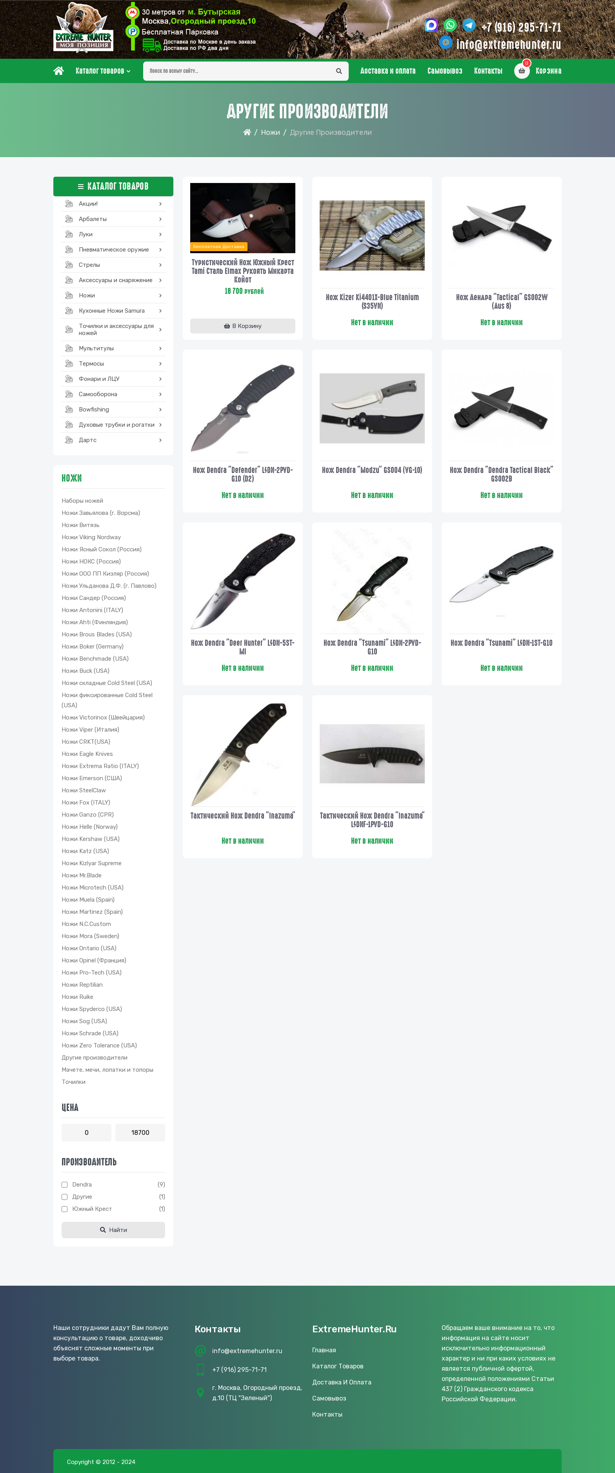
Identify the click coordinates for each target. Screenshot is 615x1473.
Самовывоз (445, 71)
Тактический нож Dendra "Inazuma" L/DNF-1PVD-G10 (372, 820)
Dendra (82, 1184)
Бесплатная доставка (218, 246)
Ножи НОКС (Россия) (91, 561)
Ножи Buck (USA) (85, 670)
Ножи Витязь (81, 525)
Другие (82, 1196)
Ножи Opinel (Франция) (94, 960)
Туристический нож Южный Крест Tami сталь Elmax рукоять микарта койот (243, 271)
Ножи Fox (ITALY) (86, 802)
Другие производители (94, 1057)
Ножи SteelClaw (84, 790)
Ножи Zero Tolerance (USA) (99, 1045)
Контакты (488, 71)
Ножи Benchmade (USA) (95, 658)
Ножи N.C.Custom (86, 924)
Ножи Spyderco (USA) (92, 1009)
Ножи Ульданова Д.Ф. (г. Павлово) (109, 585)
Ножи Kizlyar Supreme (92, 863)
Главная (324, 1350)
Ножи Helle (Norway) (90, 826)
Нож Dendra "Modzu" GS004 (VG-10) (372, 470)
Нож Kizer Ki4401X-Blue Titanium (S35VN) (372, 301)
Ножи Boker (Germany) (93, 646)
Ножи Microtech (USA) (93, 887)
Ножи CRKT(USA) (86, 741)
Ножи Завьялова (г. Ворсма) (101, 512)
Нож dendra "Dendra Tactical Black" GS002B (501, 474)
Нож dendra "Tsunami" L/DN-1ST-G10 (502, 643)
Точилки (74, 1081)
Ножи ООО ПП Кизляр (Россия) (105, 573)
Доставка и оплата (388, 71)
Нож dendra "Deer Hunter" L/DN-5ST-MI (243, 647)
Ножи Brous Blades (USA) (97, 634)
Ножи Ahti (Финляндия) (95, 622)
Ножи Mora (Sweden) (90, 936)
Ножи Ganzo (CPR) (88, 814)
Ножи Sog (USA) (84, 1021)
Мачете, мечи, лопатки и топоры (107, 1069)
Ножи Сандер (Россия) (94, 598)
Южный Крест (92, 1208)
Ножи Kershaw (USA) (91, 838)
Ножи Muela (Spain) (88, 899)
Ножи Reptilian (82, 984)
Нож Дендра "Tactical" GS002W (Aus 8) (502, 301)
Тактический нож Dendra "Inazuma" (243, 816)
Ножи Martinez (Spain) (92, 911)
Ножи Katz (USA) (85, 851)
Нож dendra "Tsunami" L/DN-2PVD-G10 (372, 647)
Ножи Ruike (77, 996)
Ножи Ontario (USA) (89, 948)
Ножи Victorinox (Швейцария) (103, 717)
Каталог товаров (100, 71)
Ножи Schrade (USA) (90, 1033)
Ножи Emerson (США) (92, 778)
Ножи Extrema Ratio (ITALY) (100, 766)
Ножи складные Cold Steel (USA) (107, 683)
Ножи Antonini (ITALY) (92, 610)
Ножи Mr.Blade (82, 875)
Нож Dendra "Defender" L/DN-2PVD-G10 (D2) (243, 474)
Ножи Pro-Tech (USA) (92, 972)
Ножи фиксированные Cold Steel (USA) (107, 700)
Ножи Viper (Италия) (90, 729)
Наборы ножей (82, 500)
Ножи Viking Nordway (91, 537)
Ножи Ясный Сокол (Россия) (102, 549)
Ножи (270, 132)
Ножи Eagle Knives (87, 753)
